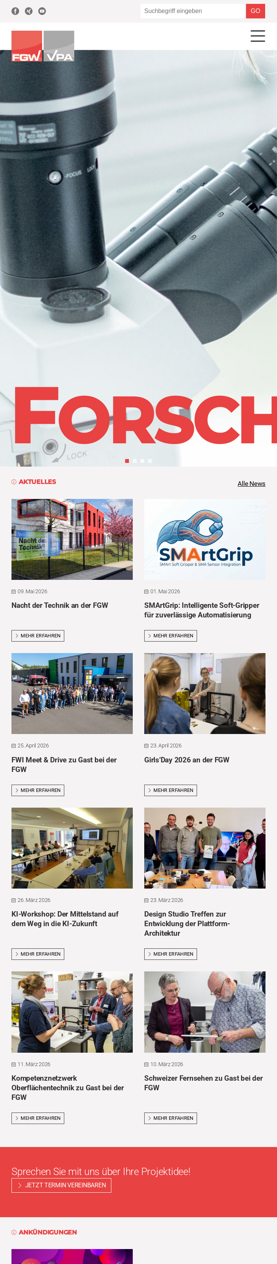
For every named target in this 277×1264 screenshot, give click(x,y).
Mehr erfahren (38, 637)
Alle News (251, 484)
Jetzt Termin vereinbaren (65, 1186)
